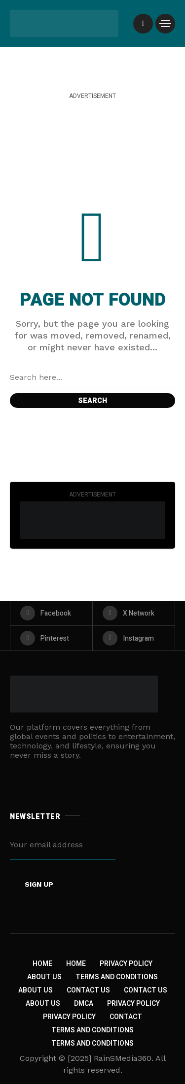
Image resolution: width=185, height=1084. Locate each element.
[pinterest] (51, 638)
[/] (143, 23)
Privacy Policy (126, 964)
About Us (44, 977)
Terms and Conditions (116, 977)
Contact (126, 1017)
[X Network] (134, 613)
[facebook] (51, 613)
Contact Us (88, 990)
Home (42, 964)
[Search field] (92, 377)
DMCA (83, 1003)
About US (43, 1003)
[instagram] (134, 638)
